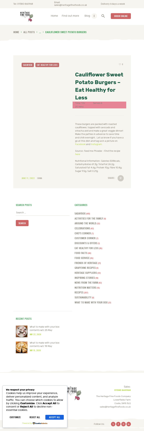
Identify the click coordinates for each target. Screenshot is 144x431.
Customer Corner (85, 238)
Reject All (35, 417)
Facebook (80, 144)
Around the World (85, 223)
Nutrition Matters (85, 287)
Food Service (82, 258)
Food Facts (81, 253)
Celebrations (82, 228)
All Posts (29, 32)
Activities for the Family (89, 218)
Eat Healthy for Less (47, 64)
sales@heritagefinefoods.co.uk (115, 407)
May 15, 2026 (35, 350)
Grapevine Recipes (85, 267)
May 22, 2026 (35, 334)
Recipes (79, 292)
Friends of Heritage (86, 263)
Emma (39, 178)
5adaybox (28, 64)
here (77, 154)
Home (16, 31)
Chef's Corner (83, 233)
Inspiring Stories (85, 277)
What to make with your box (91, 302)
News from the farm (86, 282)
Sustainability (83, 297)
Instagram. (96, 144)
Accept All (54, 417)
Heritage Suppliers (86, 272)
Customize (15, 417)
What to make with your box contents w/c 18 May (44, 344)
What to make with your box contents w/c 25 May (44, 328)
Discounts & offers (86, 243)
